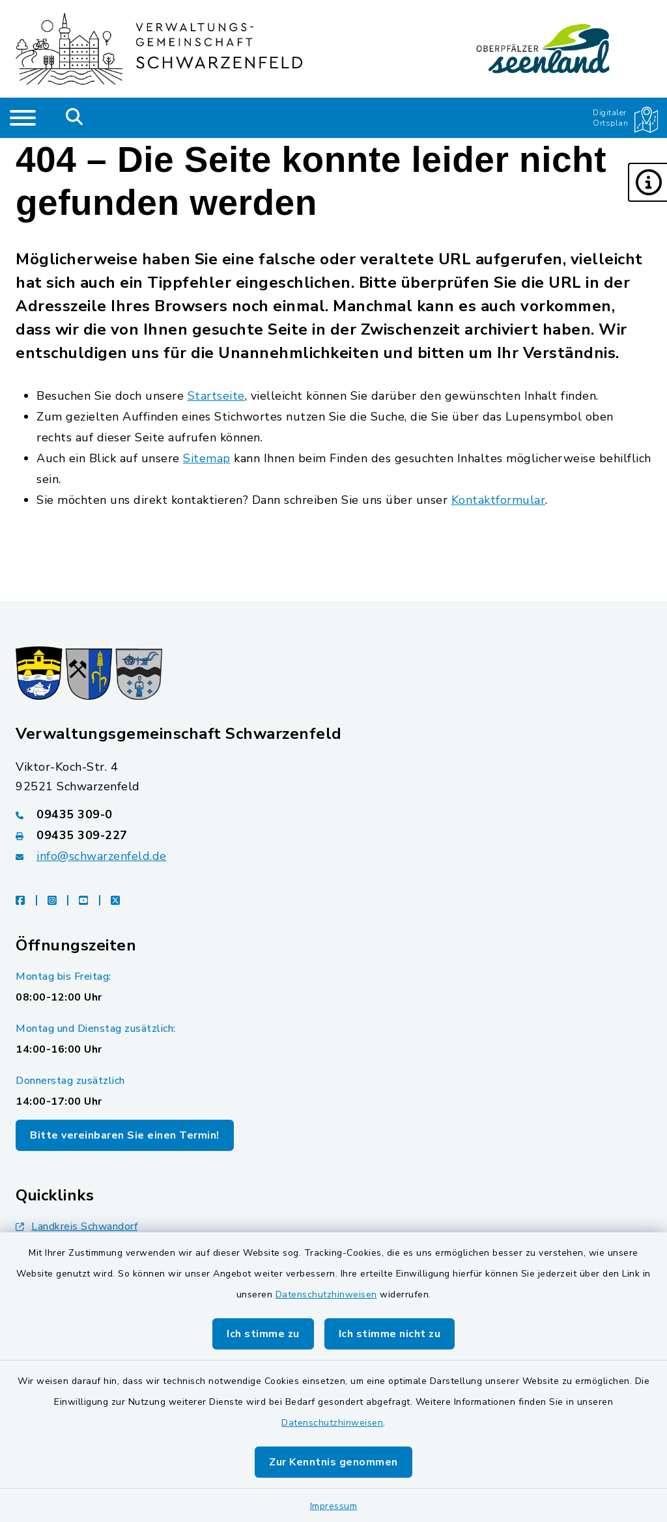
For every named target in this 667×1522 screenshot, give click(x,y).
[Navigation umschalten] (23, 117)
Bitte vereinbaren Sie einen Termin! (125, 1135)
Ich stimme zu (263, 1334)
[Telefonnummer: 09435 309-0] (333, 814)
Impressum (334, 1506)
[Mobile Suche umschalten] (74, 118)
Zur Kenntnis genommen (333, 1462)
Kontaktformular (498, 500)
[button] (647, 182)
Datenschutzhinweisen (326, 1294)
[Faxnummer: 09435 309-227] (333, 835)
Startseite (216, 396)
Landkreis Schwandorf (76, 1226)
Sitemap (207, 458)
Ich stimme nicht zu (390, 1334)
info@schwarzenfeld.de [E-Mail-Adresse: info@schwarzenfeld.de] (101, 856)
